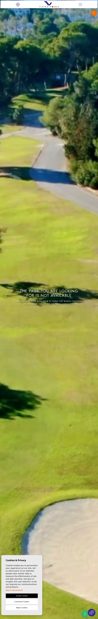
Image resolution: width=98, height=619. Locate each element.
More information (14, 590)
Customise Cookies (21, 601)
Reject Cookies (21, 607)
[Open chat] (91, 612)
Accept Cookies (22, 596)
